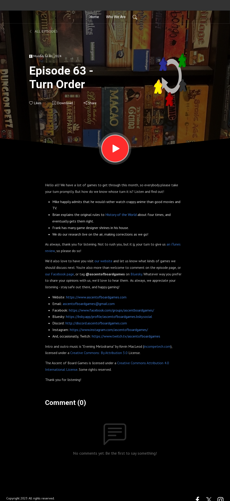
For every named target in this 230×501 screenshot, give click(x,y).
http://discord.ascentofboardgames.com (96, 323)
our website (103, 261)
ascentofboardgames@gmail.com (89, 303)
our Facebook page (59, 274)
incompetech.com (157, 346)
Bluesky (136, 274)
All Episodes (43, 31)
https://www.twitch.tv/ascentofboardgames (126, 336)
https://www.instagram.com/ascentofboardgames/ (109, 329)
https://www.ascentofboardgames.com (96, 297)
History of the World (121, 214)
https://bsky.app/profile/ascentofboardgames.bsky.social (109, 316)
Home (94, 17)
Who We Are (116, 17)
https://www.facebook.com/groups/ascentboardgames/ (111, 310)
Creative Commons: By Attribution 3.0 (99, 352)
